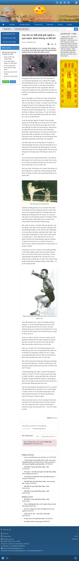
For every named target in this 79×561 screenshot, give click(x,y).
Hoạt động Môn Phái (9, 34)
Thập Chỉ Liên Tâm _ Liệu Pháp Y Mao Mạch (37, 513)
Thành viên (50, 24)
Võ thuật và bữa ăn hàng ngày (33, 521)
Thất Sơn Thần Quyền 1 (9, 77)
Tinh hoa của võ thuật (9, 42)
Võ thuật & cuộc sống (9, 38)
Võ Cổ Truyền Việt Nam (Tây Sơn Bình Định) (9, 67)
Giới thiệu (12, 24)
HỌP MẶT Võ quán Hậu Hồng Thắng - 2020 (36, 499)
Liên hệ (60, 24)
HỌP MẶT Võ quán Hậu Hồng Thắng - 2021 (36, 467)
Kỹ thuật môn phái (25, 24)
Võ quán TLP (38, 24)
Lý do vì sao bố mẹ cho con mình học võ (36, 457)
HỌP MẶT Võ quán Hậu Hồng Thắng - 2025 (36, 491)
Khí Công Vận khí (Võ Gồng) (9, 73)
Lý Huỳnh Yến (52, 90)
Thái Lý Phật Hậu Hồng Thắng (8, 58)
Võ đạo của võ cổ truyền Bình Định (34, 518)
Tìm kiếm (69, 24)
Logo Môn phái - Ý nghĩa (68, 34)
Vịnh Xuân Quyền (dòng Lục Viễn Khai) (9, 62)
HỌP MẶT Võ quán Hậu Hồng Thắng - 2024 (36, 486)
